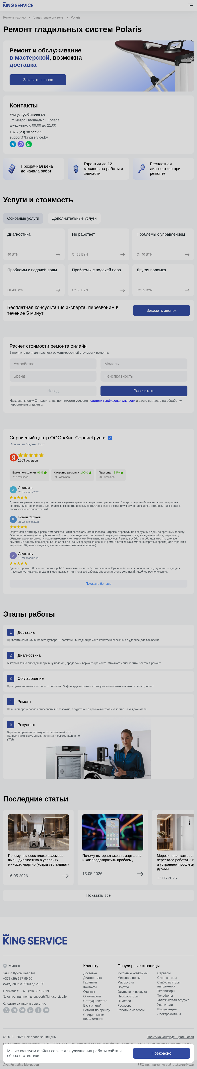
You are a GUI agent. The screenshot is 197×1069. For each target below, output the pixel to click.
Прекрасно (161, 1053)
